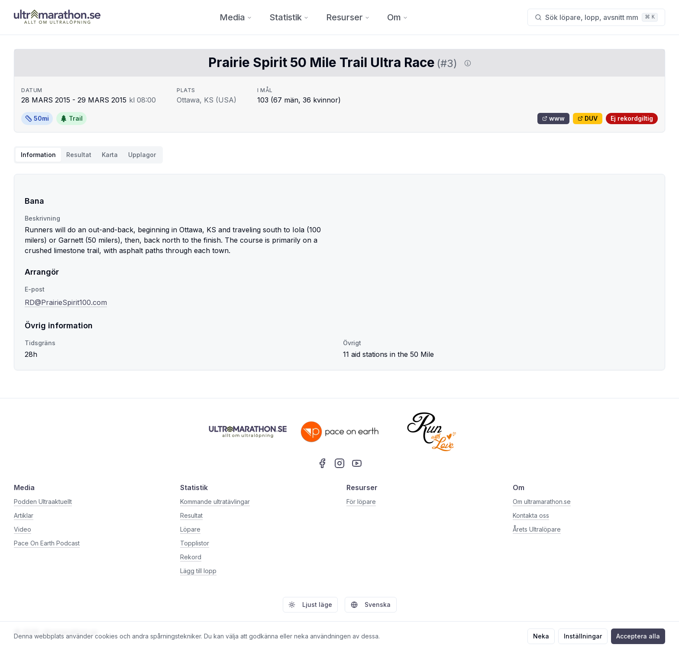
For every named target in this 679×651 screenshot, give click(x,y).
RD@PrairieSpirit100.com (66, 302)
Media (236, 17)
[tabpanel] (339, 272)
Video (22, 529)
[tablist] (88, 155)
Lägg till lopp (198, 570)
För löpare (361, 501)
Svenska (371, 604)
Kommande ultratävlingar (215, 501)
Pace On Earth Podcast (47, 543)
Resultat (191, 515)
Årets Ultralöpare (537, 529)
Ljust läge (310, 604)
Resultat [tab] (78, 154)
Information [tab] (38, 154)
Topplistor (194, 543)
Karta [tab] (110, 154)
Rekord (190, 557)
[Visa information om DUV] (466, 63)
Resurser (348, 17)
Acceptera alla (638, 636)
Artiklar (23, 515)
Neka (541, 636)
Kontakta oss (531, 515)
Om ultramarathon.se (542, 501)
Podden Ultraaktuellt (43, 501)
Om (397, 17)
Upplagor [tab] (142, 154)
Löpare (190, 529)
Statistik (289, 17)
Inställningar (583, 636)
